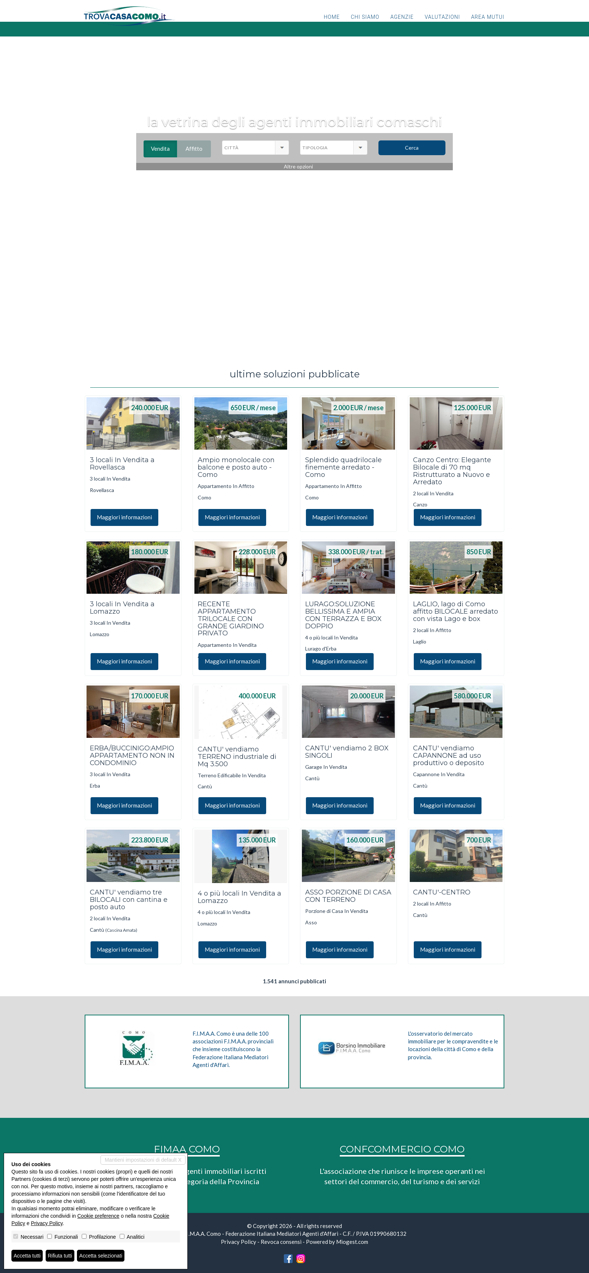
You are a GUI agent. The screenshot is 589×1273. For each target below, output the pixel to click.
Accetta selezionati (100, 1256)
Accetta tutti (27, 1256)
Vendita (164, 148)
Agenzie (402, 24)
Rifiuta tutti (60, 1256)
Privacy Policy (238, 1241)
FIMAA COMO (187, 1149)
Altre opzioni (298, 166)
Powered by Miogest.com (337, 1241)
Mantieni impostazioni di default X (143, 1160)
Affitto (198, 148)
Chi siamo (365, 24)
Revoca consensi (281, 1241)
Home (331, 24)
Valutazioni (442, 24)
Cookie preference (98, 1216)
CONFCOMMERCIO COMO (402, 1149)
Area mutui (487, 24)
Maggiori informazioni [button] (124, 517)
